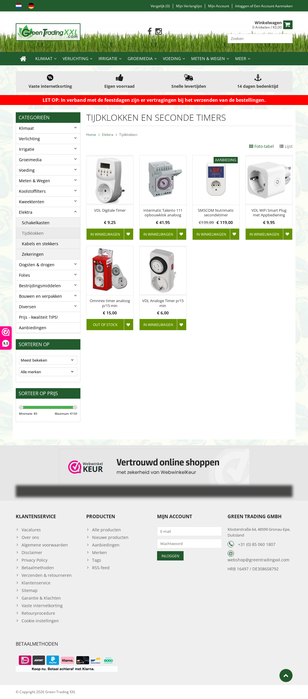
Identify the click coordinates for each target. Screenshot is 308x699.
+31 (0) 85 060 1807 (256, 544)
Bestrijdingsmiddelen (40, 285)
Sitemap (30, 590)
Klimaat (43, 58)
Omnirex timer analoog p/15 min (110, 303)
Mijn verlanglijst (189, 5)
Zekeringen (33, 254)
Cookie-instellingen (40, 620)
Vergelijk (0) (160, 5)
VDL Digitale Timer (110, 210)
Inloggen (242, 5)
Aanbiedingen (32, 327)
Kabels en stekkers (40, 243)
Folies (24, 275)
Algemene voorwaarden (45, 545)
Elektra (25, 212)
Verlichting (75, 58)
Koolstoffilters (32, 191)
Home (91, 134)
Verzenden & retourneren (47, 575)
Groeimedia (140, 58)
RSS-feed (101, 567)
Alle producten (106, 529)
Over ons (30, 537)
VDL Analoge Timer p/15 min (163, 303)
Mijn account (218, 5)
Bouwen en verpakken (40, 296)
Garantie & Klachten (41, 598)
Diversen (27, 306)
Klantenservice (36, 583)
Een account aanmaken (273, 5)
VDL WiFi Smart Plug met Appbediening (268, 213)
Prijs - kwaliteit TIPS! (38, 317)
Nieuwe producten (110, 537)
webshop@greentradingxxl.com (258, 560)
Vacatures (31, 529)
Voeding (172, 58)
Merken (99, 552)
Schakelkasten (36, 222)
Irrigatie (107, 58)
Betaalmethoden (38, 567)
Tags (96, 560)
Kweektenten (31, 201)
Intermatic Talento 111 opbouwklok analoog (162, 213)
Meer (240, 58)
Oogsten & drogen (36, 264)
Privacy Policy (34, 560)
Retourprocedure (38, 613)
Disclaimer (32, 552)
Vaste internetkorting (42, 605)
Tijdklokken (33, 233)
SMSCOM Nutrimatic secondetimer (216, 213)
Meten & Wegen (208, 58)
